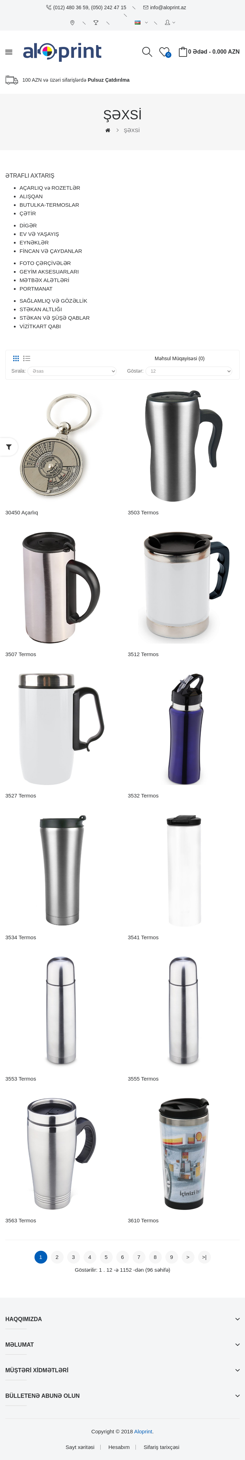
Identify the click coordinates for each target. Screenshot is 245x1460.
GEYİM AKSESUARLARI (49, 272)
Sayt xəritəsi (80, 1447)
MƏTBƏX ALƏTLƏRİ (44, 280)
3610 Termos (143, 1220)
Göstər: (135, 371)
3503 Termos (143, 512)
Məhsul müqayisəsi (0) (179, 358)
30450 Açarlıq (21, 512)
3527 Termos (20, 796)
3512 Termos (143, 654)
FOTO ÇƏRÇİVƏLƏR (45, 263)
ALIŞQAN (31, 196)
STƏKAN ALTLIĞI (41, 309)
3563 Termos (20, 1220)
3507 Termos (20, 654)
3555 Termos (143, 1079)
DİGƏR (28, 225)
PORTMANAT (36, 289)
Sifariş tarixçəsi (162, 1447)
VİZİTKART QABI (40, 326)
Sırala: (18, 371)
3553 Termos (20, 1079)
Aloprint (143, 1431)
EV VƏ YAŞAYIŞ (39, 234)
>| (204, 1257)
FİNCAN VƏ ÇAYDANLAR (51, 251)
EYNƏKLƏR (34, 242)
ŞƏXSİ (132, 130)
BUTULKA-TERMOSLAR (49, 205)
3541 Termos (143, 937)
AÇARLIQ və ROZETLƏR (50, 188)
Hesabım (119, 1447)
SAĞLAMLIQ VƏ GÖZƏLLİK (53, 301)
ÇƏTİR (28, 213)
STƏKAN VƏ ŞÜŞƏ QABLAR (55, 318)
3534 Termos (20, 937)
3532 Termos (143, 796)
